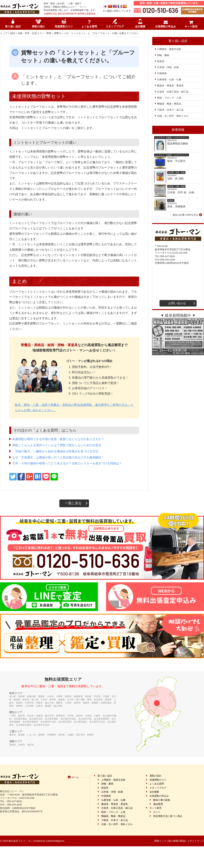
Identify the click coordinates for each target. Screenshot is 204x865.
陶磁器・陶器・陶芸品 (169, 103)
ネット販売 (191, 26)
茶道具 (160, 61)
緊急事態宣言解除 (177, 143)
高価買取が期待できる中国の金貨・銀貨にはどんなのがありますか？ (58, 439)
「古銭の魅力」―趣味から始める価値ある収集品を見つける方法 (55, 451)
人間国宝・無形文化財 (169, 49)
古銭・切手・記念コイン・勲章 (34, 33)
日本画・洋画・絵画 (168, 67)
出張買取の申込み (165, 26)
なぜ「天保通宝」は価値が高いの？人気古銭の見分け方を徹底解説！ (58, 457)
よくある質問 (89, 26)
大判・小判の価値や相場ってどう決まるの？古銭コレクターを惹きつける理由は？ (67, 463)
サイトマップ (197, 840)
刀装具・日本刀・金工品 (170, 109)
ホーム (75, 777)
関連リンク (160, 840)
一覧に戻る (73, 503)
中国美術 (162, 73)
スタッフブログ (115, 26)
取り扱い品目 (13, 26)
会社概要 (140, 26)
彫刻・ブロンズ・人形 (169, 97)
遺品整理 (158, 804)
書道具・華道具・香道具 (170, 85)
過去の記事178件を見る (185, 214)
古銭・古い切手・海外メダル (172, 116)
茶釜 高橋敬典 (176, 206)
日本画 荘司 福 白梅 (180, 192)
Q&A (12, 33)
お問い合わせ (177, 303)
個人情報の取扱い (177, 840)
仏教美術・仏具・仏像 (169, 79)
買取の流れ (38, 26)
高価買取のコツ (64, 26)
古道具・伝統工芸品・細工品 (172, 91)
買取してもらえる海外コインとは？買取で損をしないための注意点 (56, 445)
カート (156, 812)
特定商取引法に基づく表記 (167, 816)
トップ (3, 33)
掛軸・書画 (163, 55)
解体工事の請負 (161, 800)
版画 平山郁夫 (177, 160)
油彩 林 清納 (176, 178)
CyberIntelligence (55, 840)
